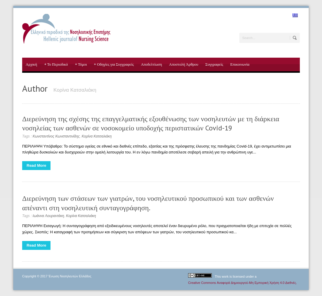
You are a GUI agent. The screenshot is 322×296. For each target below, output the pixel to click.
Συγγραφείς (214, 64)
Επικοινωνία (239, 64)
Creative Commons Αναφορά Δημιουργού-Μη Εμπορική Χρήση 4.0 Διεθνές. (242, 282)
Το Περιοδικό (56, 64)
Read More (36, 165)
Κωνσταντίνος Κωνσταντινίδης (56, 136)
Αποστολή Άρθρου (183, 64)
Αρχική (31, 64)
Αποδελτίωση (151, 64)
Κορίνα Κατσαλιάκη (96, 136)
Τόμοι (81, 64)
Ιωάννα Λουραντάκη (48, 216)
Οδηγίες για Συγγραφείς (114, 64)
